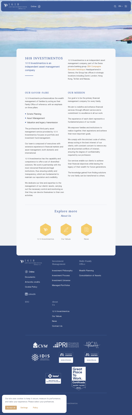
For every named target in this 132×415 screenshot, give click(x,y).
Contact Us (57, 326)
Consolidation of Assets (90, 275)
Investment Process (61, 275)
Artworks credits (32, 282)
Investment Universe (61, 280)
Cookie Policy (31, 287)
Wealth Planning (86, 270)
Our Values (57, 316)
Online (33, 6)
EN (120, 6)
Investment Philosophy (62, 270)
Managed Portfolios (61, 285)
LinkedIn (32, 294)
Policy (35, 407)
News (54, 321)
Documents (30, 277)
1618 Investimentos (61, 311)
